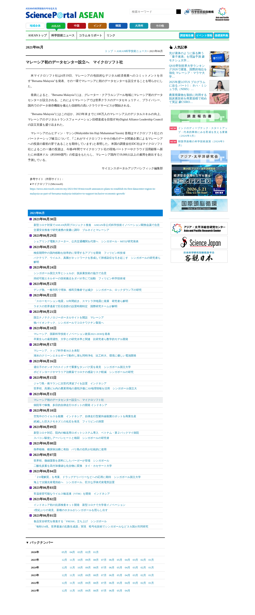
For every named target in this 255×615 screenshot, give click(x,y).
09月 (88, 545)
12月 (64, 545)
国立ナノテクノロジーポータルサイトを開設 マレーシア (69, 312)
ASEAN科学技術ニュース (131, 51)
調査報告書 (187, 35)
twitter (203, 18)
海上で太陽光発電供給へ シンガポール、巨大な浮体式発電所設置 (74, 470)
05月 (64, 538)
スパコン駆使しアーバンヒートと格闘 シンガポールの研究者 (71, 427)
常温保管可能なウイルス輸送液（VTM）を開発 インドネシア (72, 480)
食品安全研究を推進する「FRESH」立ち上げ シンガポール (70, 507)
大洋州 (139, 25)
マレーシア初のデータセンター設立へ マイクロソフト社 (69, 391)
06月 (111, 545)
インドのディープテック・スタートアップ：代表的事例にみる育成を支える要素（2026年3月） (198, 132)
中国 (76, 25)
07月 (104, 545)
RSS (188, 18)
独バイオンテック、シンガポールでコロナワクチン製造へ (69, 317)
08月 (96, 545)
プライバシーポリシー (178, 606)
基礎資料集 (221, 35)
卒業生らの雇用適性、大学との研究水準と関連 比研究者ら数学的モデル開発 (81, 333)
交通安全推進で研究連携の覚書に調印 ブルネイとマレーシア (71, 229)
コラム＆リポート (90, 35)
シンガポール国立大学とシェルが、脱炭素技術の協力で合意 (70, 270)
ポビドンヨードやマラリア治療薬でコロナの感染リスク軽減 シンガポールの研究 (84, 364)
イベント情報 (204, 35)
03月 (80, 538)
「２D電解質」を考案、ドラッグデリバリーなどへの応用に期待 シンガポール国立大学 (87, 465)
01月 (96, 538)
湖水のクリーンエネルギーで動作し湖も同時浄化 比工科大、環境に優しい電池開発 (85, 349)
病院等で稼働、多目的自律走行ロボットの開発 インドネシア (70, 396)
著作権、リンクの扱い (131, 606)
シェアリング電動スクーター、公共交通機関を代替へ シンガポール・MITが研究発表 (86, 239)
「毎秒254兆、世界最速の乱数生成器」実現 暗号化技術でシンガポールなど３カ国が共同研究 (91, 512)
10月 (80, 545)
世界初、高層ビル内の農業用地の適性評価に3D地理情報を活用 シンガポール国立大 (85, 380)
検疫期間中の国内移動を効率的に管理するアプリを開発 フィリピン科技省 (79, 250)
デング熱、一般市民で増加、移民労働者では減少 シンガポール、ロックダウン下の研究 (88, 286)
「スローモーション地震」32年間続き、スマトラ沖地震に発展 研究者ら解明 (81, 296)
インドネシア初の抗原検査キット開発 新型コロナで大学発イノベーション (79, 491)
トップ (109, 51)
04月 (72, 538)
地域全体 (35, 25)
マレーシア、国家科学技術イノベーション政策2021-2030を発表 (72, 328)
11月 (72, 545)
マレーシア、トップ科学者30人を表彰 (57, 344)
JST (41, 608)
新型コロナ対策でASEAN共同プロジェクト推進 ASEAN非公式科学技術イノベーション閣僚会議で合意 (97, 224)
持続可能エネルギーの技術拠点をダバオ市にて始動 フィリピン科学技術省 (79, 275)
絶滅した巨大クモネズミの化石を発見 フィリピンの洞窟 (69, 412)
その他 (160, 25)
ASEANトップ (37, 35)
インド (97, 25)
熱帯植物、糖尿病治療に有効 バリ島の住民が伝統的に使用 (70, 438)
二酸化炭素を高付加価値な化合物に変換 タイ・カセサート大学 (73, 454)
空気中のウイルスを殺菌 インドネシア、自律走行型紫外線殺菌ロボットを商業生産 (85, 407)
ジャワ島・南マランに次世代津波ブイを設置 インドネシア (70, 375)
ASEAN (55, 25)
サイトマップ (155, 606)
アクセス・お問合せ (103, 606)
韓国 (118, 25)
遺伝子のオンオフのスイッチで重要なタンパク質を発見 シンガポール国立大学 (82, 359)
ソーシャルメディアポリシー (211, 606)
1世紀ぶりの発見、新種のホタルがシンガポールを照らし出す (71, 496)
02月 (88, 538)
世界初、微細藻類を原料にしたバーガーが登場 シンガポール (71, 449)
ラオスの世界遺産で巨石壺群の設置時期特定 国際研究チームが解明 (75, 301)
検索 (178, 11)
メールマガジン (210, 18)
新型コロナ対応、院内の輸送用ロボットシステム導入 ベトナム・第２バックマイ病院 (86, 422)
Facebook (196, 18)
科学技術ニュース (63, 35)
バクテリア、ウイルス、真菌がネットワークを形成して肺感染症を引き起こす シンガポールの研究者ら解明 (97, 257)
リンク (111, 35)
